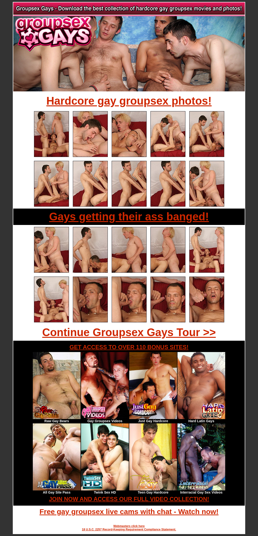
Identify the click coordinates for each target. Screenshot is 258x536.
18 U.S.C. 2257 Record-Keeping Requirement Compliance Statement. (129, 529)
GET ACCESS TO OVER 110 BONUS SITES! (128, 347)
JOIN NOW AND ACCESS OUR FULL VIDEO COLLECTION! (129, 499)
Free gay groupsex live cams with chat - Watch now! (129, 512)
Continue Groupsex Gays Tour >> (129, 332)
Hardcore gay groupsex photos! (128, 101)
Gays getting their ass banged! (129, 216)
